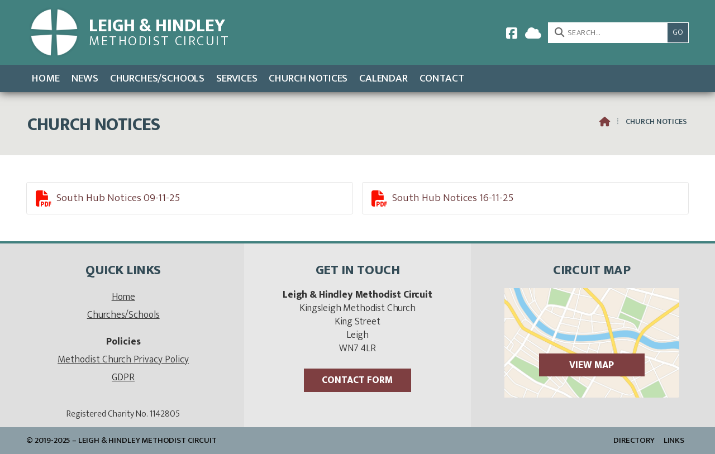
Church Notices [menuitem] (308, 78)
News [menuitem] (85, 78)
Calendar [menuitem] (383, 78)
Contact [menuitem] (442, 78)
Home (123, 297)
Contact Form (357, 380)
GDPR (123, 377)
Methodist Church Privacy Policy (123, 359)
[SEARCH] (611, 32)
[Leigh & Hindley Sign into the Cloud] (533, 32)
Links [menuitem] (674, 440)
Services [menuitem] (237, 78)
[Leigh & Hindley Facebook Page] (511, 32)
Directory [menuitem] (634, 440)
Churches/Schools (123, 315)
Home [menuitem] (45, 78)
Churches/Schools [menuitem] (157, 78)
